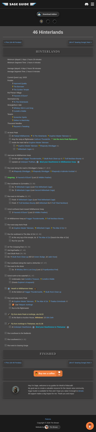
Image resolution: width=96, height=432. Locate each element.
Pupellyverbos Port (50, 270)
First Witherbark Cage (43, 187)
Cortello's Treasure (32, 279)
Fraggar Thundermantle (32, 159)
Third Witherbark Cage (46, 200)
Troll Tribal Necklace (59, 203)
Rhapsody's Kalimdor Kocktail (63, 171)
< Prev (12, 42)
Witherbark (43, 203)
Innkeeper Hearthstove (22, 327)
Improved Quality (20, 84)
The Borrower (19, 87)
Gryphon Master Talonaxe (59, 136)
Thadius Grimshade (57, 301)
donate (81, 391)
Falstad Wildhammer (22, 136)
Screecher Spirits (20, 117)
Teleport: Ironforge (26, 305)
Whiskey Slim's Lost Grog (23, 108)
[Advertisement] (48, 405)
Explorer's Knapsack (26, 282)
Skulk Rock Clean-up (52, 159)
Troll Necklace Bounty (73, 159)
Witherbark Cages (25, 149)
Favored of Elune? (21, 96)
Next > (80, 42)
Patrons (48, 419)
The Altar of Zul (58, 228)
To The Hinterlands (21, 102)
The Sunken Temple (21, 90)
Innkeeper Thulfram (27, 162)
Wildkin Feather (45, 177)
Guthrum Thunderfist (42, 139)
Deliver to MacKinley (21, 120)
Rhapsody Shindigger (48, 146)
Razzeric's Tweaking (21, 126)
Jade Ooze (52, 257)
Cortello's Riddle (20, 111)
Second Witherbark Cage (44, 190)
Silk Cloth (50, 318)
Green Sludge (39, 257)
